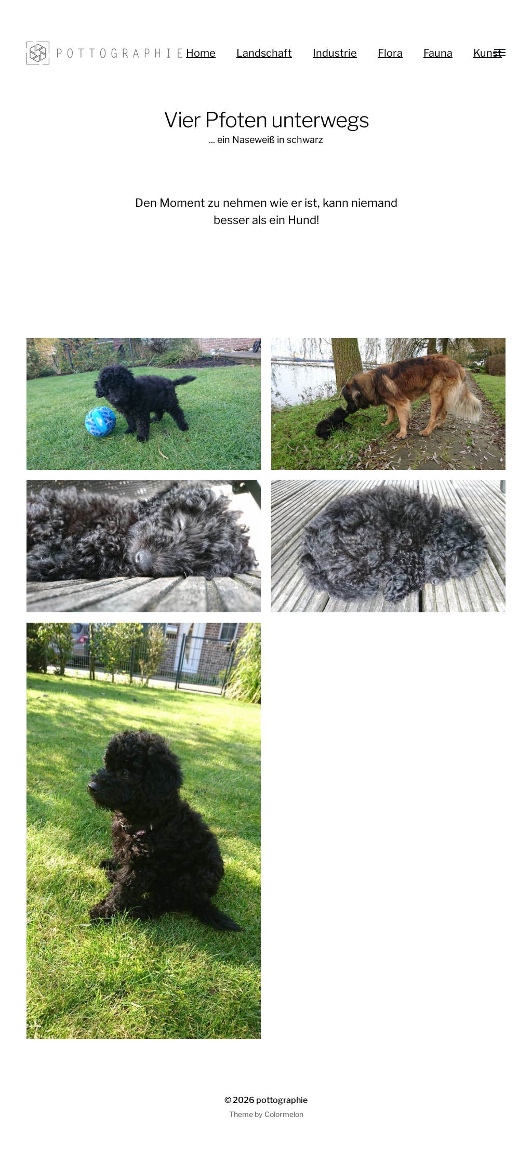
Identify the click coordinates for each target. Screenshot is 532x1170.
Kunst (487, 53)
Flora (390, 53)
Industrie (335, 53)
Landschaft (264, 53)
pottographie (282, 1100)
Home (201, 53)
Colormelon (283, 1114)
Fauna (438, 53)
